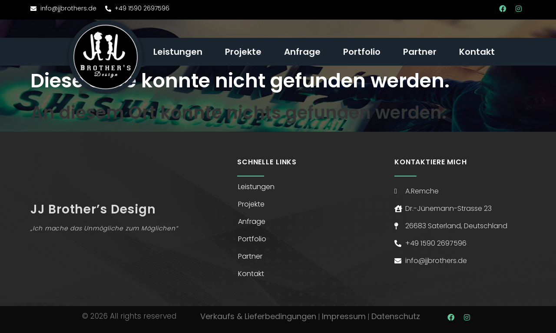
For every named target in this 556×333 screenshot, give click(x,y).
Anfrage (302, 52)
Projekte (243, 52)
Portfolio (362, 52)
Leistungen (177, 52)
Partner (420, 52)
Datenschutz (395, 316)
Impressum (344, 316)
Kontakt (477, 52)
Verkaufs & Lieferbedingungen (258, 316)
